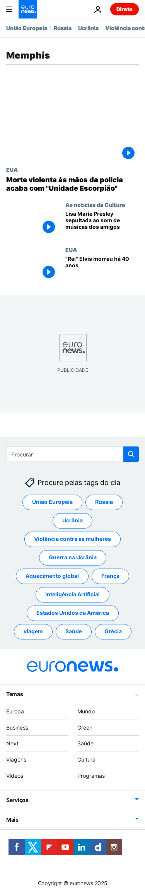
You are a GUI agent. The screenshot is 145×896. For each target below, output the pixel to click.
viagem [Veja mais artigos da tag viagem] (33, 631)
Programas (91, 775)
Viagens (16, 759)
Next (12, 743)
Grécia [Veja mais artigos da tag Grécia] (113, 631)
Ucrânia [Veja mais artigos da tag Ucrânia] (72, 520)
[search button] (131, 454)
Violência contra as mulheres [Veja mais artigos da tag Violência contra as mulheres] (72, 538)
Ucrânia (88, 28)
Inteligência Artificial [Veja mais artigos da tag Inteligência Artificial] (72, 594)
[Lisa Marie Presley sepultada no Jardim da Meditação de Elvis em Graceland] (102, 224)
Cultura (86, 759)
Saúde (85, 743)
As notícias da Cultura (95, 204)
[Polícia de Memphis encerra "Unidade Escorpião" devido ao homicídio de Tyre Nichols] (72, 184)
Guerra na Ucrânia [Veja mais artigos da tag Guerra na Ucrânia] (73, 557)
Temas (14, 694)
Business (17, 727)
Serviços (17, 800)
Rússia (63, 28)
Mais (12, 819)
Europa (15, 711)
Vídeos (14, 775)
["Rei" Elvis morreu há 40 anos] (102, 269)
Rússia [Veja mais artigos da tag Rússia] (104, 501)
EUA (12, 169)
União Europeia (26, 28)
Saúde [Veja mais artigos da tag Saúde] (73, 631)
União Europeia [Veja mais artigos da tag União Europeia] (52, 501)
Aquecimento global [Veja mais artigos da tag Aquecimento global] (52, 575)
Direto (124, 9)
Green (84, 727)
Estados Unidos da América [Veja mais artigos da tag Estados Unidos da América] (72, 612)
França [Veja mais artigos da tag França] (110, 575)
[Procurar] (72, 454)
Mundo (86, 711)
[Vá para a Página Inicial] (28, 9)
